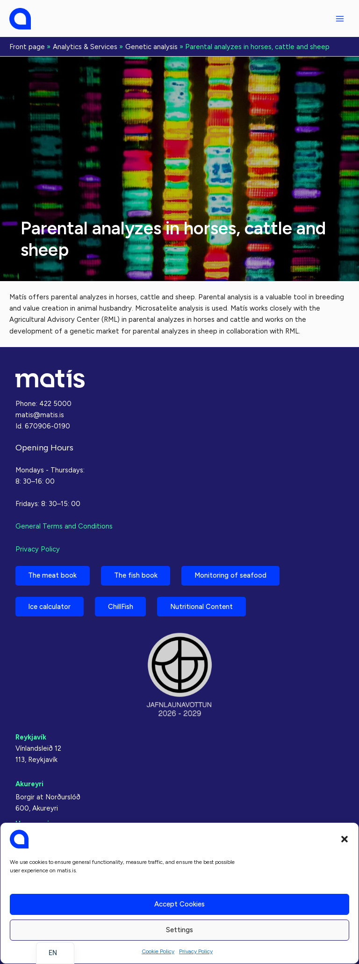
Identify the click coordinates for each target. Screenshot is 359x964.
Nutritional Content (202, 606)
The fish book (136, 575)
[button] (344, 839)
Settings (179, 930)
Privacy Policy (196, 951)
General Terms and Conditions (64, 526)
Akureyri (29, 784)
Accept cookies (179, 904)
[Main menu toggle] (340, 19)
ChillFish (121, 606)
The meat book (53, 575)
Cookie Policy (158, 951)
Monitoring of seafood (231, 575)
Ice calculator (50, 606)
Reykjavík (30, 737)
